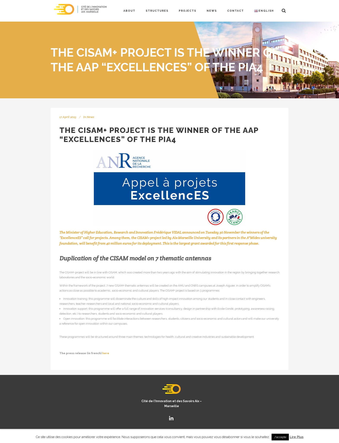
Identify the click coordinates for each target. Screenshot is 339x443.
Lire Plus (297, 437)
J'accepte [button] (280, 437)
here (105, 353)
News (90, 117)
